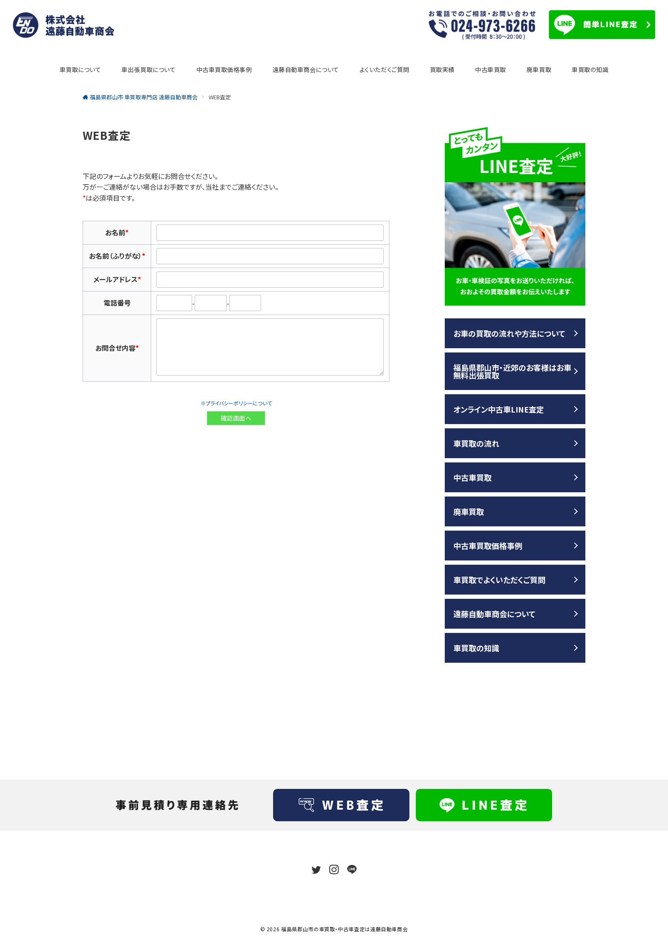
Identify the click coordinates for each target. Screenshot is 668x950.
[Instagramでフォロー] (334, 869)
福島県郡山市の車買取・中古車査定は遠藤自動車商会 (344, 929)
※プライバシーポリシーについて (236, 403)
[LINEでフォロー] (352, 869)
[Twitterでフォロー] (316, 869)
